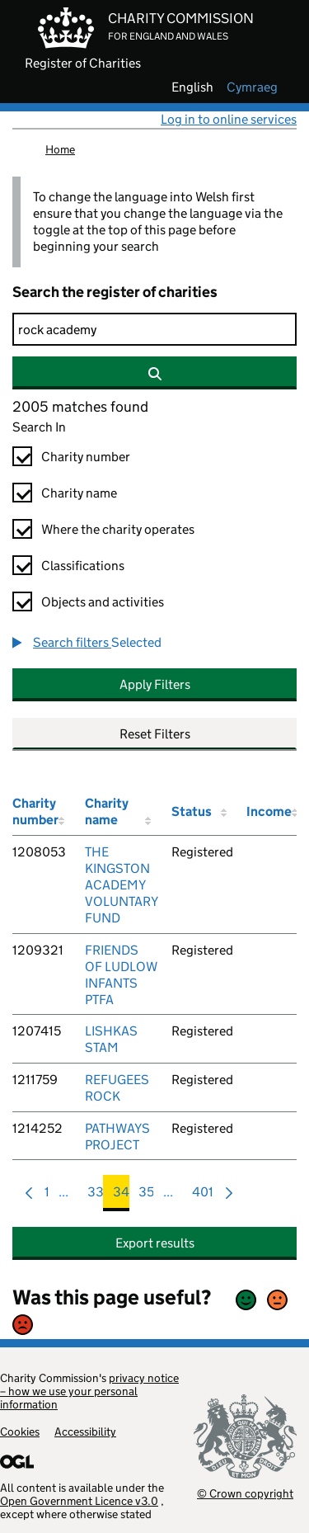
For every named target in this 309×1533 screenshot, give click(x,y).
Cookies (20, 1431)
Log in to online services (229, 119)
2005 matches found (80, 407)
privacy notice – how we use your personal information (89, 1391)
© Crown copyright (245, 1493)
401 (202, 1196)
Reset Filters (154, 734)
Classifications (82, 565)
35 (146, 1196)
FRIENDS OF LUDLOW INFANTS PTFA (121, 974)
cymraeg (252, 87)
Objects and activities (102, 602)
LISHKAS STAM (111, 1039)
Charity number (85, 457)
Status (191, 811)
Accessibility (85, 1431)
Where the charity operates (117, 529)
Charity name (79, 493)
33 (95, 1196)
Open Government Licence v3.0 (79, 1500)
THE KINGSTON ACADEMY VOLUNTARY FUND (121, 885)
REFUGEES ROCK (117, 1088)
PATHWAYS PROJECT (117, 1136)
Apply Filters (154, 684)
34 (121, 1196)
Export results (154, 1243)
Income (269, 811)
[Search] (154, 329)
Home (60, 149)
